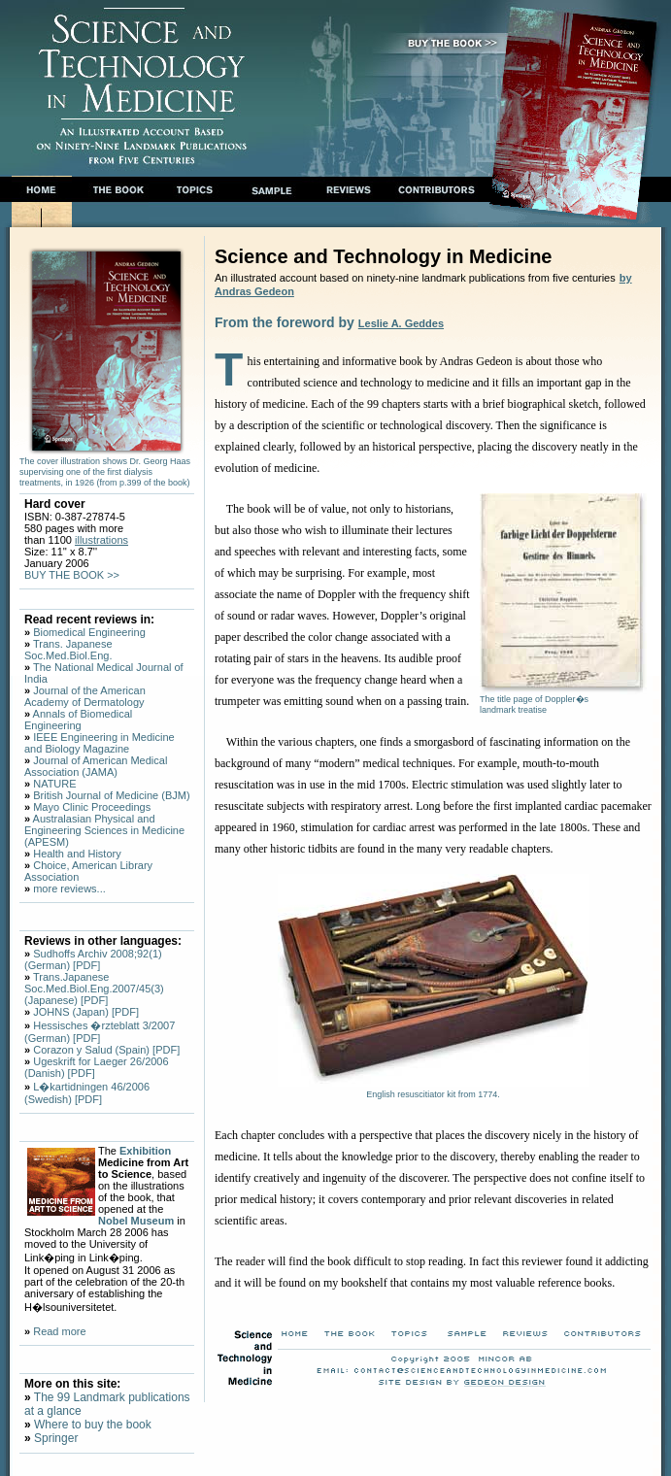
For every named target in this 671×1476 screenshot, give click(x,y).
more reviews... (69, 888)
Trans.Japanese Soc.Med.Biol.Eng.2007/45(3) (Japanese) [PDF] (94, 988)
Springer (55, 1438)
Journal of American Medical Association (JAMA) (95, 766)
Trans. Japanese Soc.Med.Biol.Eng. (68, 649)
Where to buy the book (91, 1424)
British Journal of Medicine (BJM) (111, 795)
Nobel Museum (136, 1220)
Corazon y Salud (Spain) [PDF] (106, 1050)
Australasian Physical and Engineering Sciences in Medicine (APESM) (104, 830)
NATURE (54, 783)
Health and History (77, 853)
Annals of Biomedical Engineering (78, 719)
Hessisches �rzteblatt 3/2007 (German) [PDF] (99, 1032)
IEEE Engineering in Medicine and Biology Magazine (99, 743)
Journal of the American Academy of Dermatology (85, 696)
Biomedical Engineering (89, 632)
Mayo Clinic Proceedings (92, 807)
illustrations (101, 540)
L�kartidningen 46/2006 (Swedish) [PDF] (87, 1093)
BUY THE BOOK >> (71, 575)
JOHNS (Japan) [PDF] (86, 1012)
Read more (59, 1331)
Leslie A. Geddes (401, 323)
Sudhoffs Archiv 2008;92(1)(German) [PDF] (93, 959)
